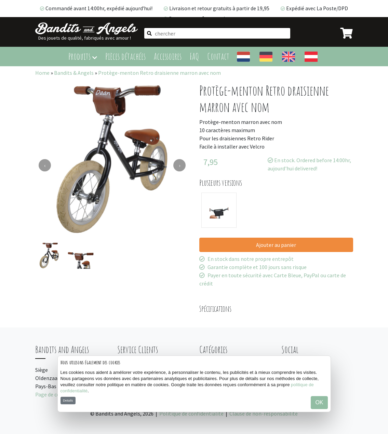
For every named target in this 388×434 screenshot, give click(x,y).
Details (68, 400)
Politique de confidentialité (191, 413)
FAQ (194, 56)
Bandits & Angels (74, 72)
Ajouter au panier (276, 244)
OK (319, 402)
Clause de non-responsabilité (263, 413)
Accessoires (168, 56)
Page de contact (54, 394)
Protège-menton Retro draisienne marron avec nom (159, 72)
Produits (82, 56)
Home (42, 72)
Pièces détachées (125, 56)
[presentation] (45, 165)
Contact (218, 56)
